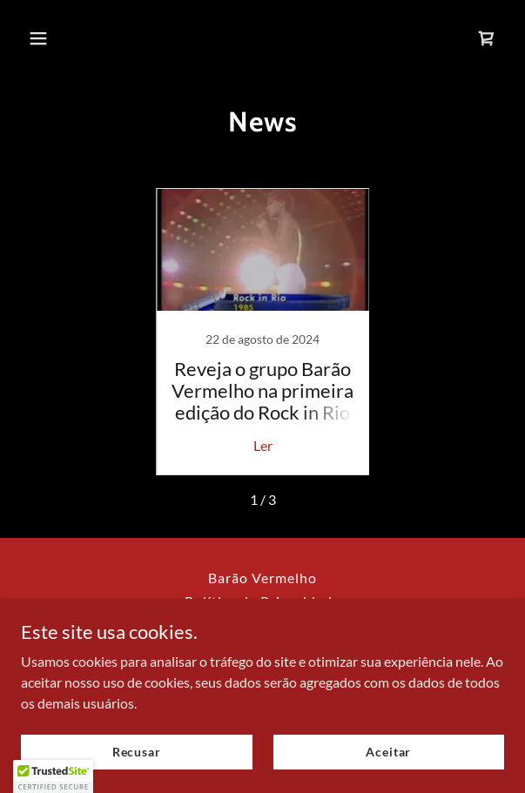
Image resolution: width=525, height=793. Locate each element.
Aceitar (388, 751)
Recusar (136, 751)
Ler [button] (263, 445)
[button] (57, 38)
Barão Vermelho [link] (262, 577)
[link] (486, 38)
